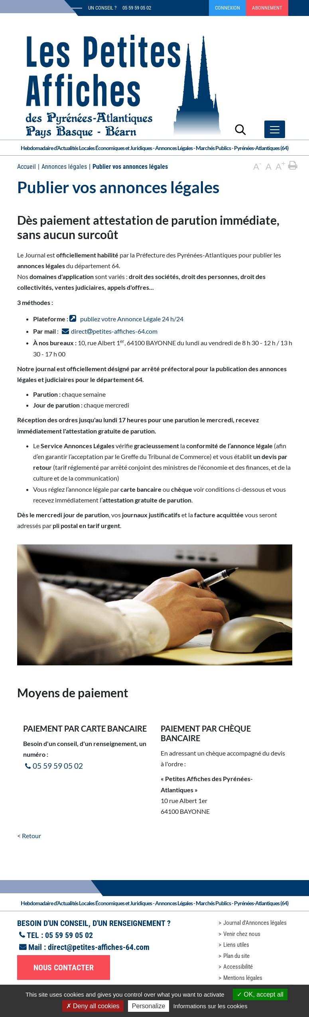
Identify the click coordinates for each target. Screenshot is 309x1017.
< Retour (29, 835)
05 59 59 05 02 (58, 765)
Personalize (148, 1006)
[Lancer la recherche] (240, 129)
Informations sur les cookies (210, 1006)
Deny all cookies (93, 1006)
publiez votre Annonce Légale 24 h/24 (131, 319)
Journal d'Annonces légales (255, 922)
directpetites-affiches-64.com (114, 331)
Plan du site (236, 956)
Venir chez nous (241, 934)
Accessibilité (238, 966)
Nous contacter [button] (63, 967)
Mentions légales (242, 977)
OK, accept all (260, 994)
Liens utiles (236, 944)
